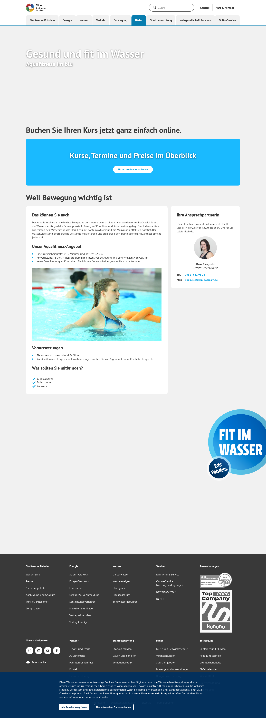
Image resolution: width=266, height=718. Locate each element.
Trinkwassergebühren (125, 601)
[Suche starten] (154, 7)
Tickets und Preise (79, 649)
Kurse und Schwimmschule (172, 649)
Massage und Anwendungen (172, 669)
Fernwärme (75, 588)
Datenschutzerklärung (154, 693)
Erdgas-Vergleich (79, 581)
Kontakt (73, 669)
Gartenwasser (120, 574)
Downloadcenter (165, 591)
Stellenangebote (35, 588)
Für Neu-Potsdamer (37, 601)
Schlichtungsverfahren (82, 601)
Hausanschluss (121, 595)
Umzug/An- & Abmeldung (84, 595)
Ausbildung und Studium (40, 595)
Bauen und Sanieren (124, 655)
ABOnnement (77, 655)
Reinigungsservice (210, 655)
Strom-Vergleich (78, 574)
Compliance (33, 608)
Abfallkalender (208, 669)
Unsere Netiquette (37, 640)
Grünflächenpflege (210, 662)
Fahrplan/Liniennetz (81, 662)
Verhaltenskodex (122, 662)
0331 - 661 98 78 (195, 274)
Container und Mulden (213, 649)
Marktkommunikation (81, 608)
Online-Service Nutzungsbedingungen (169, 583)
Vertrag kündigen (79, 622)
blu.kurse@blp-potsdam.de (201, 280)
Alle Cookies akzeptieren (74, 707)
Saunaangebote (165, 662)
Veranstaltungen (165, 655)
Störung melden (122, 649)
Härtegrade (119, 588)
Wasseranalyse (121, 581)
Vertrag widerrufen (80, 615)
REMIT (160, 598)
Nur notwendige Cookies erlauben (113, 707)
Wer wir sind (33, 574)
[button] (225, 8)
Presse (29, 581)
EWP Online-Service (167, 574)
